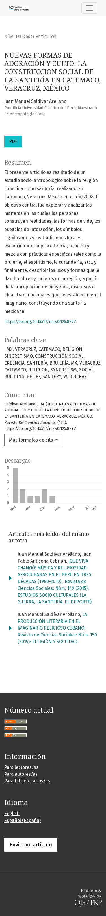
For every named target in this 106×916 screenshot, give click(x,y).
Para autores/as (21, 774)
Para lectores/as (21, 767)
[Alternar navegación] (89, 8)
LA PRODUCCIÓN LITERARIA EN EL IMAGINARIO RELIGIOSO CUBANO (52, 621)
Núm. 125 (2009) (19, 36)
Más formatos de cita (31, 440)
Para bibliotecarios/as (27, 781)
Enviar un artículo (31, 845)
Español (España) (22, 820)
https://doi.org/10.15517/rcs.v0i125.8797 (40, 321)
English (12, 813)
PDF (13, 141)
